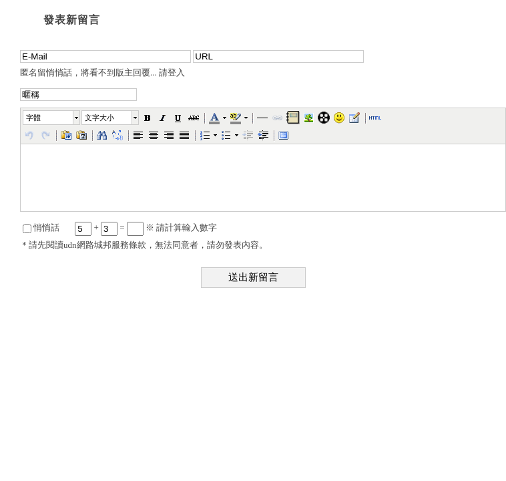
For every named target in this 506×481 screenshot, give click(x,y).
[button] (52, 117)
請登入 (172, 72)
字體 (33, 118)
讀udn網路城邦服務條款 (100, 245)
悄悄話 (41, 227)
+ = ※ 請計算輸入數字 (146, 227)
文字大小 (99, 118)
